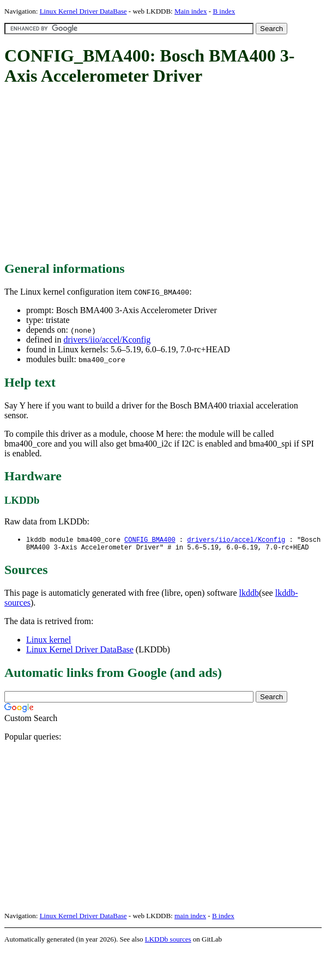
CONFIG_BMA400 (150, 540)
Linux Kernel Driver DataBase (83, 11)
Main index (190, 11)
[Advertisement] (165, 174)
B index (224, 11)
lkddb (249, 595)
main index (190, 918)
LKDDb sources (168, 941)
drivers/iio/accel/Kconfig (106, 339)
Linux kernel (48, 641)
